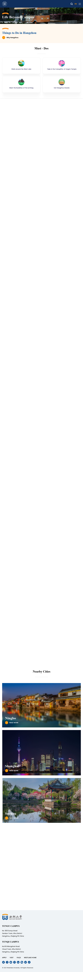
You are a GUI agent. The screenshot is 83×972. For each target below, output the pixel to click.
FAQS (19, 957)
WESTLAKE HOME (30, 957)
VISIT (12, 957)
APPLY (4, 957)
